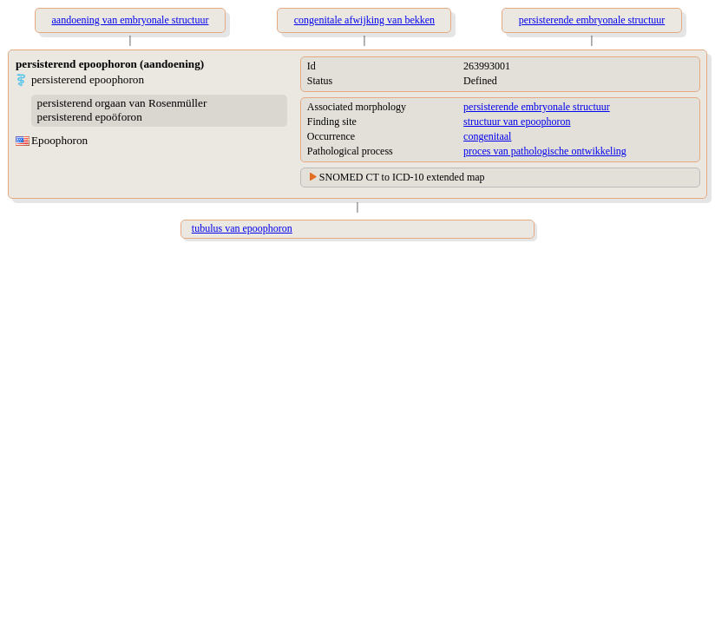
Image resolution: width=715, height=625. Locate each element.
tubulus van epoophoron (242, 228)
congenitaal (487, 136)
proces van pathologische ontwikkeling (544, 151)
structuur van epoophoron (516, 121)
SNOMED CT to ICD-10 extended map (402, 177)
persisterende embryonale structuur (536, 107)
